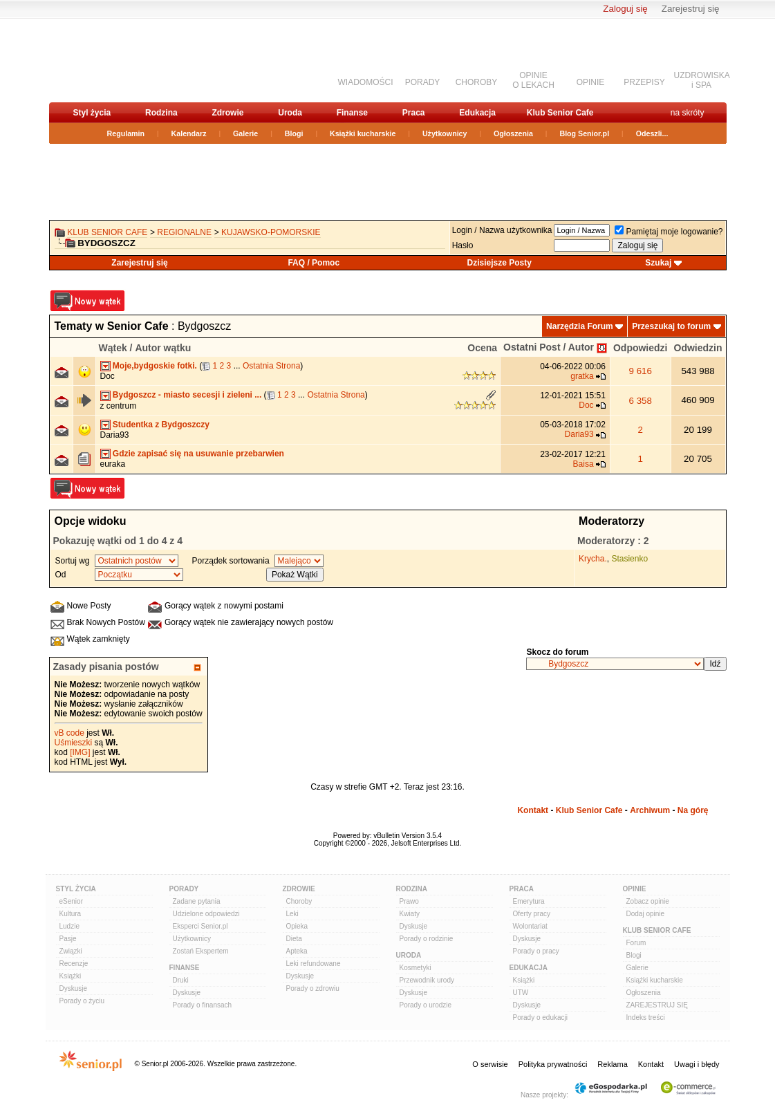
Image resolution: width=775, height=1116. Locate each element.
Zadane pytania (197, 901)
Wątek (113, 347)
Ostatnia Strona (271, 366)
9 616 (640, 371)
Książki (70, 976)
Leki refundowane (313, 963)
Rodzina (161, 113)
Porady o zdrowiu (312, 988)
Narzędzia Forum (579, 326)
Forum (636, 943)
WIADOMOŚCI (365, 82)
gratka (581, 376)
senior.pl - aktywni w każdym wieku (122, 60)
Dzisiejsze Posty (499, 263)
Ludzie (69, 926)
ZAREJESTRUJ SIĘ (657, 1005)
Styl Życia (76, 889)
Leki (292, 914)
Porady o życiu (82, 1001)
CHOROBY (477, 82)
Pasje (68, 938)
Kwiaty (410, 914)
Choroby (299, 901)
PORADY (422, 82)
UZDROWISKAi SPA (702, 80)
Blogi (294, 133)
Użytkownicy (444, 133)
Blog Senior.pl (584, 133)
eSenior (71, 901)
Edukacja (477, 113)
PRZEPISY (644, 82)
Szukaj (658, 263)
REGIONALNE (184, 232)
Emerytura (529, 901)
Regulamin (125, 133)
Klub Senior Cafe (560, 113)
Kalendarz (189, 133)
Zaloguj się (625, 8)
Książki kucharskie (362, 133)
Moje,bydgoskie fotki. (155, 366)
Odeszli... (652, 133)
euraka (113, 464)
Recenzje (73, 963)
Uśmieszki (74, 742)
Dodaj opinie (645, 914)
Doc (107, 376)
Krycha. (593, 559)
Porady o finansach (202, 1005)
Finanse (352, 113)
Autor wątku (163, 347)
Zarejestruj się (691, 8)
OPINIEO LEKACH (533, 80)
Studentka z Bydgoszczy (161, 424)
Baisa (583, 464)
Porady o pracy (536, 951)
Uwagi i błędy (696, 1064)
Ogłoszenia (513, 133)
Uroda (290, 113)
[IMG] (80, 752)
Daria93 (114, 435)
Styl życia (92, 113)
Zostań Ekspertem (201, 951)
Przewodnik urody (427, 980)
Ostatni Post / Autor (548, 347)
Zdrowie (227, 113)
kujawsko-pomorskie (271, 232)
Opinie (634, 889)
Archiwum (650, 810)
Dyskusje (73, 988)
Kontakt (532, 810)
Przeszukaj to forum (671, 326)
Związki (70, 951)
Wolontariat (530, 926)
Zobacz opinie (647, 901)
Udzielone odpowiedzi (206, 914)
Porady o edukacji (540, 1017)
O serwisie (489, 1064)
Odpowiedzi (640, 347)
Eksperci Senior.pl (200, 926)
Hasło (463, 245)
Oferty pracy (531, 914)
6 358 (640, 401)
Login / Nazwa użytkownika (502, 230)
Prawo (409, 901)
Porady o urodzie (426, 1005)
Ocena (482, 347)
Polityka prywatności (553, 1064)
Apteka (297, 951)
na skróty (687, 113)
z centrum (118, 406)
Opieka (297, 926)
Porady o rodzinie (427, 938)
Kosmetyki (415, 967)
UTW (521, 992)
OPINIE (591, 82)
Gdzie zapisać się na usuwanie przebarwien (198, 453)
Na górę (693, 810)
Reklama (612, 1064)
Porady (184, 889)
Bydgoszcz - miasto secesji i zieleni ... (187, 395)
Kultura (70, 914)
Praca (413, 113)
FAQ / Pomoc (313, 263)
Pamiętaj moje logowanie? (668, 231)
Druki (181, 980)
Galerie (245, 133)
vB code (69, 733)
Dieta (294, 938)
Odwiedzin (698, 347)
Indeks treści (645, 1017)
